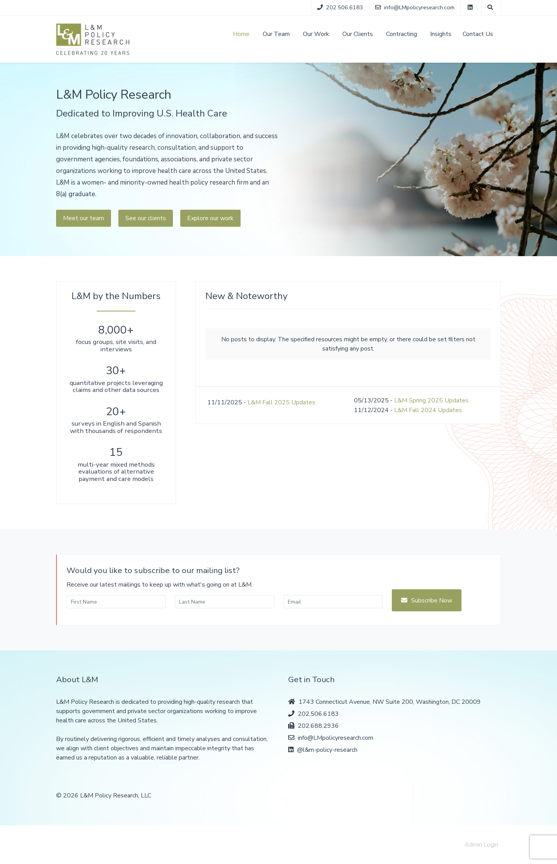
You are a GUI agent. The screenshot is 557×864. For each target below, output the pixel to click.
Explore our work (210, 218)
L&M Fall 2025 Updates (281, 402)
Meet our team (83, 218)
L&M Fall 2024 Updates (428, 410)
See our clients (145, 218)
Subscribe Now (431, 600)
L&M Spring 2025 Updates (431, 400)
